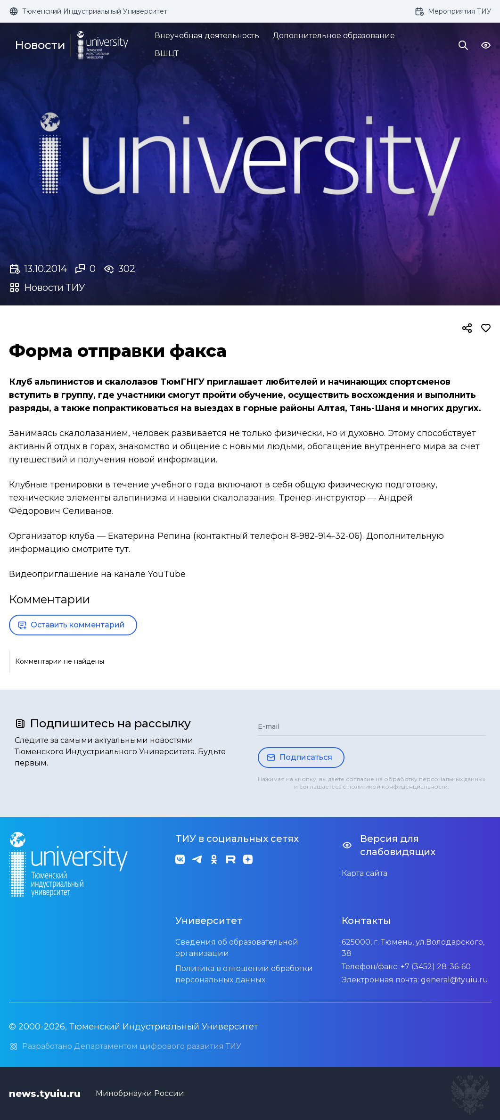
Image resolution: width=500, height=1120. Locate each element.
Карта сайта (364, 873)
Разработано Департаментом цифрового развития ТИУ (125, 1046)
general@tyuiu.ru (454, 979)
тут (122, 549)
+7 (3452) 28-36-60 (436, 966)
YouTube (167, 574)
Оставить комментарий (71, 625)
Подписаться (299, 757)
